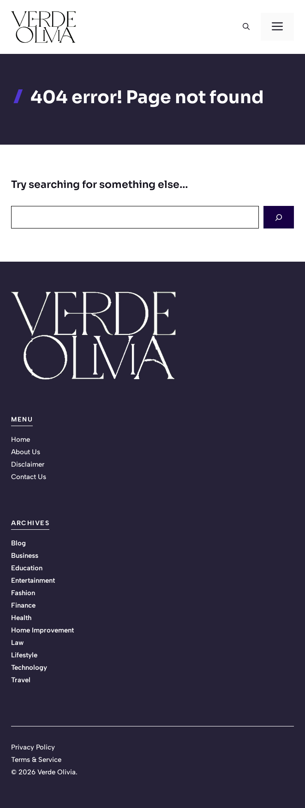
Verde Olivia (56, 772)
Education (26, 568)
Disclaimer (27, 464)
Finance (23, 605)
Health (21, 618)
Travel (20, 680)
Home (20, 439)
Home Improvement (42, 630)
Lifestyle (24, 655)
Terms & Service (36, 759)
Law (17, 642)
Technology (29, 667)
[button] (246, 27)
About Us (25, 452)
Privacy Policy (33, 747)
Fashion (23, 593)
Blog (18, 543)
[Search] (278, 217)
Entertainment (33, 580)
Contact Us (28, 477)
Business (24, 555)
